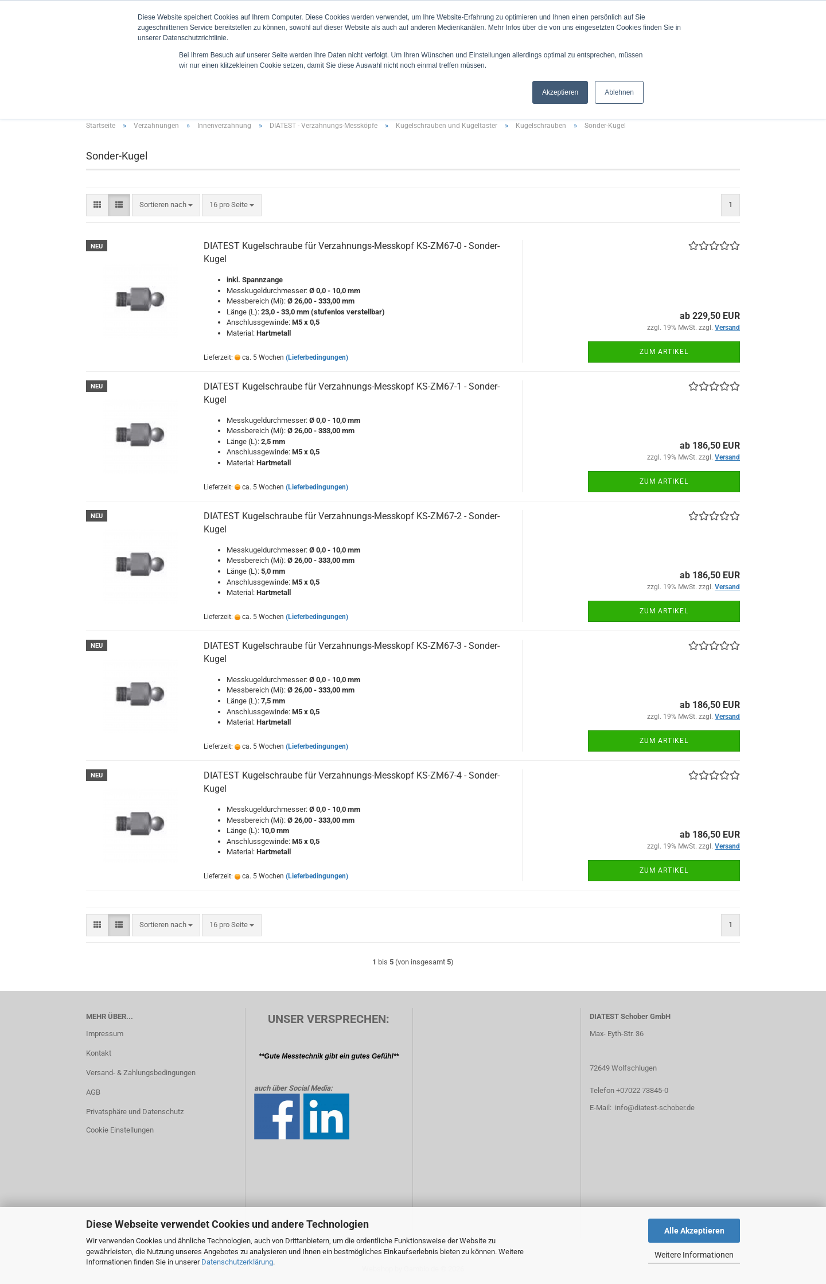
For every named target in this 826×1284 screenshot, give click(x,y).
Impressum (104, 1033)
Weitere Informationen (694, 1254)
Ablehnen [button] (619, 92)
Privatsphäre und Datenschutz (135, 1111)
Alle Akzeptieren (694, 1230)
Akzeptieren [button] (560, 92)
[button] (97, 205)
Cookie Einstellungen (120, 1130)
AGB (93, 1092)
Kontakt (98, 1053)
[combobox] (166, 205)
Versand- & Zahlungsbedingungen (141, 1072)
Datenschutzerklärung (237, 1262)
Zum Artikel (664, 352)
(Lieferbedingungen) (317, 357)
